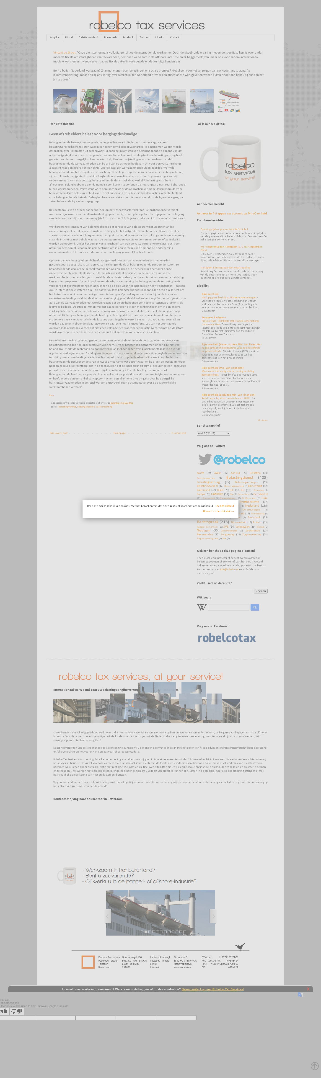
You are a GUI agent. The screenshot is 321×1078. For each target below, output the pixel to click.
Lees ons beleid (224, 506)
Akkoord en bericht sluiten (218, 511)
